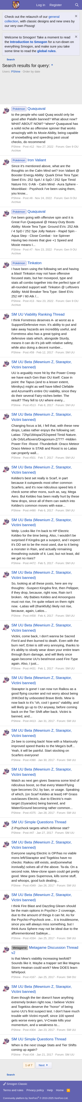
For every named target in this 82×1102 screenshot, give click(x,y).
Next (44, 1065)
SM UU (70, 352)
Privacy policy (35, 1090)
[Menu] (6, 5)
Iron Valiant (28, 160)
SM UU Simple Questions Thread (38, 822)
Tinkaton (26, 263)
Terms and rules (13, 1090)
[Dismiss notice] (75, 16)
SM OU (71, 977)
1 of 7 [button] (28, 1065)
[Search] (77, 5)
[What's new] (68, 5)
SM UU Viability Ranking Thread (38, 314)
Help (50, 1090)
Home (60, 1090)
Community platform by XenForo (35, 1098)
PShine (15, 71)
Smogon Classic (15, 1084)
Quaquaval (28, 109)
